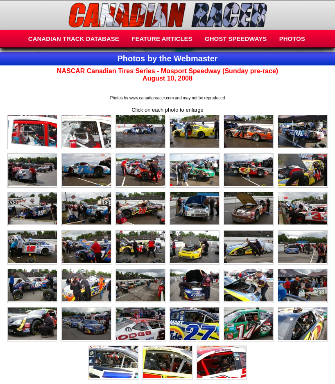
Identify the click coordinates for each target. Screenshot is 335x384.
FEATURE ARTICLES (161, 38)
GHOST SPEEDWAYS (236, 38)
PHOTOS (292, 38)
